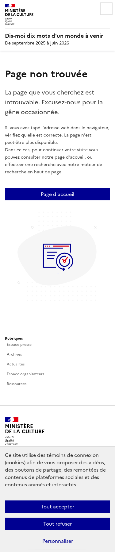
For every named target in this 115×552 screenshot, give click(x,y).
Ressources (16, 384)
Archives (14, 354)
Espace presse (19, 344)
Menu (106, 8)
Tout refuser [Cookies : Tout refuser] (57, 523)
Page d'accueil (57, 194)
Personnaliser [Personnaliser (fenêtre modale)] (57, 541)
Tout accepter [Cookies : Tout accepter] (57, 506)
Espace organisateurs (25, 374)
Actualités (16, 364)
